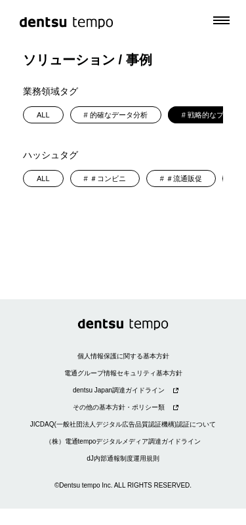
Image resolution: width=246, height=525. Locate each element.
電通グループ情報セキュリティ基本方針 (123, 373)
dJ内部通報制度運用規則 (123, 458)
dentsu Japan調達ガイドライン (119, 390)
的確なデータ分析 (119, 115)
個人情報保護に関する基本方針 (123, 356)
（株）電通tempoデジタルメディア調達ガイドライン (123, 441)
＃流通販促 (184, 178)
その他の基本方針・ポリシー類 (119, 407)
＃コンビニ (108, 178)
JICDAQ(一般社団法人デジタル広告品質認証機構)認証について (123, 424)
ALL (43, 115)
